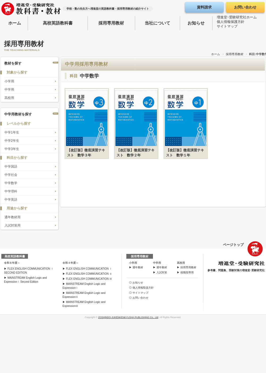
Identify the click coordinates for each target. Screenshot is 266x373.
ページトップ (233, 245)
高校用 (9, 98)
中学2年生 (12, 141)
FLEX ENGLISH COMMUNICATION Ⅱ (89, 273)
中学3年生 (12, 149)
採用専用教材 (111, 23)
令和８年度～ (12, 262)
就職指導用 (187, 272)
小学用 (9, 81)
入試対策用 (12, 225)
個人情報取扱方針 (143, 287)
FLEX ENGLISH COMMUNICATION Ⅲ (89, 278)
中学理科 (11, 191)
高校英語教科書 (58, 23)
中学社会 (11, 175)
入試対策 (161, 272)
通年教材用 (12, 217)
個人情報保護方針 (230, 23)
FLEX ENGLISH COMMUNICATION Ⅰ (89, 268)
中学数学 (11, 183)
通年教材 (137, 267)
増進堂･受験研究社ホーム (237, 18)
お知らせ (196, 23)
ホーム (14, 23)
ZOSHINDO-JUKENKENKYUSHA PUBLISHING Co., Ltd (128, 317)
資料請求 (204, 7)
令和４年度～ (70, 262)
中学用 (9, 89)
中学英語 (11, 199)
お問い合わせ (245, 7)
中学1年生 (12, 132)
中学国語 (11, 166)
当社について (157, 23)
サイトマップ (227, 27)
